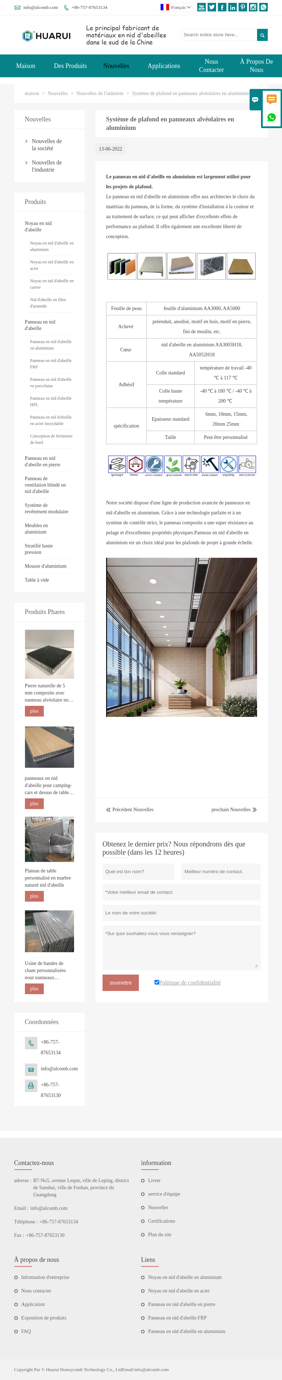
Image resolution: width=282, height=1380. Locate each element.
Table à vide (37, 580)
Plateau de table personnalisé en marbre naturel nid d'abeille (48, 878)
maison (32, 93)
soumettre (121, 983)
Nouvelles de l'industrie (100, 93)
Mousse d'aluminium (46, 566)
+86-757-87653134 (90, 7)
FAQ (26, 1331)
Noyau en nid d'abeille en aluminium (52, 246)
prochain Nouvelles (231, 809)
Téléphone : (26, 1221)
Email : (21, 1208)
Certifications (161, 1221)
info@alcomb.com (41, 7)
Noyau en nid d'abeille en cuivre (52, 284)
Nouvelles (116, 65)
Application (33, 1304)
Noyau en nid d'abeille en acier (52, 265)
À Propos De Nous (256, 65)
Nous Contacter (211, 65)
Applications (163, 65)
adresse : (23, 1180)
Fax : (19, 1235)
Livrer (154, 1180)
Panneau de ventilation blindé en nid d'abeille (45, 485)
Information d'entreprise (45, 1277)
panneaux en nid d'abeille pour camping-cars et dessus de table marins (48, 786)
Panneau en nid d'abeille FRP (51, 363)
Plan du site (159, 1234)
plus (34, 711)
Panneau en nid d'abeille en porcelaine (51, 382)
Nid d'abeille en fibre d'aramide (48, 303)
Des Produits (70, 65)
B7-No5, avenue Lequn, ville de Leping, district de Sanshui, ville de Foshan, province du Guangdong (81, 1187)
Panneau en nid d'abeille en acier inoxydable (51, 420)
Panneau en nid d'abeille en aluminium (51, 345)
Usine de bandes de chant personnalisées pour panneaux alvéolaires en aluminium (45, 971)
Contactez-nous (34, 1162)
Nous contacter (36, 1291)
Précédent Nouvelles (129, 809)
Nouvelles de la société (47, 144)
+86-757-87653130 (45, 1235)
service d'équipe (164, 1194)
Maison (25, 65)
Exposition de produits (44, 1318)
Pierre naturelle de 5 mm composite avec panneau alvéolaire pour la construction (49, 693)
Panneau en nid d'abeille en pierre (181, 1304)
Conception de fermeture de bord (51, 439)
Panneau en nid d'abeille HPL (51, 401)
